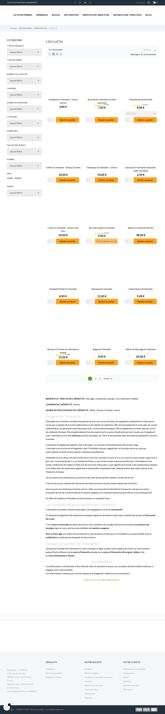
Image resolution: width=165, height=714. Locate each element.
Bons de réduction (131, 685)
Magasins (89, 698)
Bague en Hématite (102, 349)
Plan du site (89, 693)
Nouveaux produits (54, 673)
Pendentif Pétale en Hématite (63, 289)
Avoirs (126, 677)
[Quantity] (51, 120)
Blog (149, 15)
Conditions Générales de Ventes (98, 677)
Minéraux (42, 15)
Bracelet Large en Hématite (102, 227)
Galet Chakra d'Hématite (141, 289)
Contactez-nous (91, 689)
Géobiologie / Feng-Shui (127, 15)
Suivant (108, 378)
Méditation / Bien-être (96, 15)
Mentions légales (92, 673)
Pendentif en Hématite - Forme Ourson (63, 101)
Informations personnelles (134, 669)
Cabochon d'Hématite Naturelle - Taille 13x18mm (141, 169)
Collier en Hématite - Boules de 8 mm (63, 229)
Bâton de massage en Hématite (141, 349)
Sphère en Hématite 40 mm (141, 227)
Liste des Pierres (22, 15)
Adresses (127, 681)
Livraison (88, 669)
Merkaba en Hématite (101, 289)
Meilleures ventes (53, 677)
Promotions (51, 669)
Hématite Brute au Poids (140, 99)
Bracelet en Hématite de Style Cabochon (102, 101)
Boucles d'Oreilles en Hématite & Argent (63, 351)
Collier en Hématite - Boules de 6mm (63, 167)
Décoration (71, 15)
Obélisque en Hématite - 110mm (102, 167)
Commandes (128, 673)
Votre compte (131, 662)
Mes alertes (128, 689)
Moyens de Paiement (94, 685)
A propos (88, 681)
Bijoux (56, 15)
